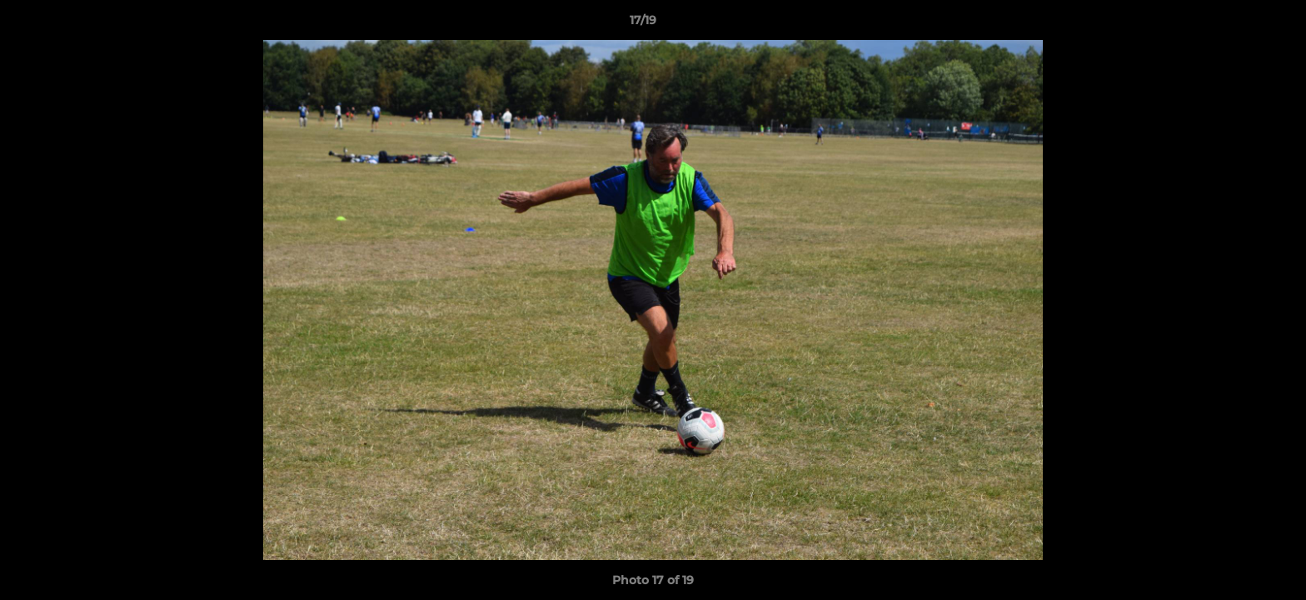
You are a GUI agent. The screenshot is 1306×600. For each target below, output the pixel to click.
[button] (1236, 24)
